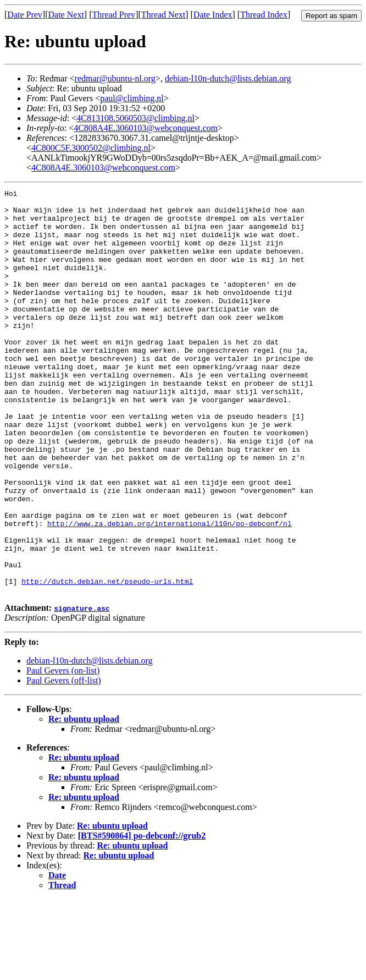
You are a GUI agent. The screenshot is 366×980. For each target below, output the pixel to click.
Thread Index (263, 14)
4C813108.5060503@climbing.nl (135, 118)
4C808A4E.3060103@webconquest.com (146, 128)
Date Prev (24, 14)
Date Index (212, 14)
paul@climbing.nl (132, 98)
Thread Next (163, 14)
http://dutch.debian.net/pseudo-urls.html (107, 660)
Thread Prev (113, 14)
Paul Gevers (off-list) (63, 761)
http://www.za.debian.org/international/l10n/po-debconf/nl (169, 591)
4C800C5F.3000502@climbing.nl (91, 147)
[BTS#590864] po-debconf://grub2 (142, 916)
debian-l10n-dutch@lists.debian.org (228, 78)
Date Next (66, 14)
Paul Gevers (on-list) (62, 751)
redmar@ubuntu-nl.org (115, 78)
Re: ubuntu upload (83, 799)
